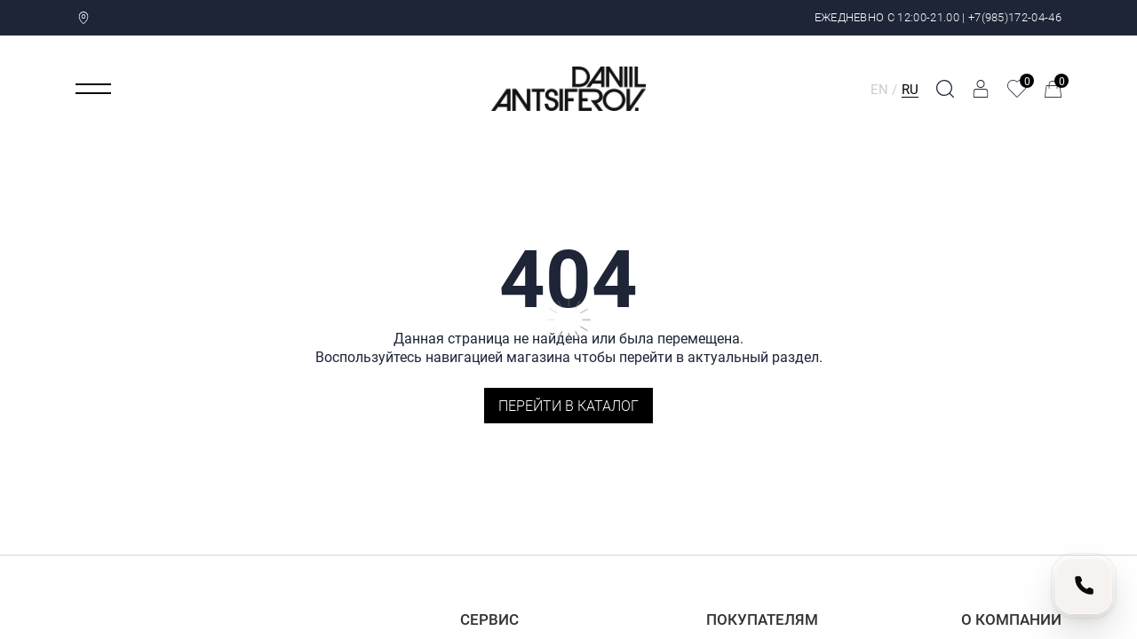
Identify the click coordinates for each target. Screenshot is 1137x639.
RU (910, 89)
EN (879, 89)
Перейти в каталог (568, 405)
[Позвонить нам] (1083, 585)
